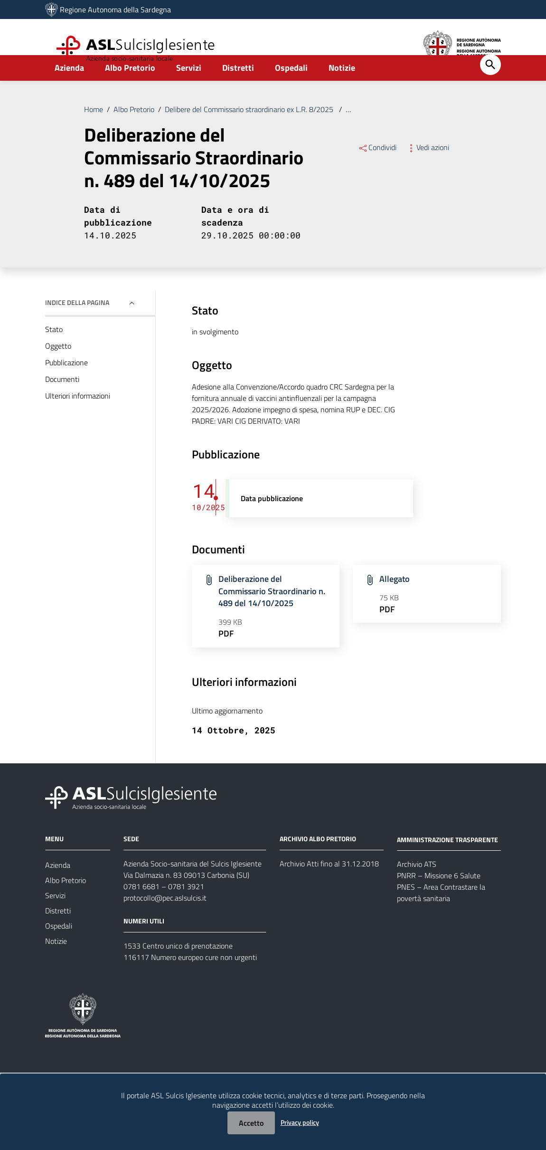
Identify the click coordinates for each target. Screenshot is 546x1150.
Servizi (188, 88)
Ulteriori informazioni (77, 416)
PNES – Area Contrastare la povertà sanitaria (441, 913)
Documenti (62, 400)
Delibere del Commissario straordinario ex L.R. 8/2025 (250, 130)
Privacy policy (300, 1122)
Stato (54, 350)
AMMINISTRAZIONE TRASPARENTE (447, 860)
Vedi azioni (427, 168)
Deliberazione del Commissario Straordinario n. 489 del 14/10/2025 (271, 611)
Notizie (342, 88)
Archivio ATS (416, 885)
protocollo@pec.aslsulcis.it (165, 918)
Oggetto (58, 366)
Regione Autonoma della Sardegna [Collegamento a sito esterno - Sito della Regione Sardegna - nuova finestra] (115, 9)
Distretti (238, 88)
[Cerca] (490, 85)
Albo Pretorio (130, 88)
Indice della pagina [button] (77, 323)
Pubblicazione (66, 383)
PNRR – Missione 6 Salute (438, 896)
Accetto (251, 1123)
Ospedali (291, 88)
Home (93, 130)
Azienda (69, 88)
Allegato (394, 599)
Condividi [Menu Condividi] (377, 168)
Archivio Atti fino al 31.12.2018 (329, 884)
